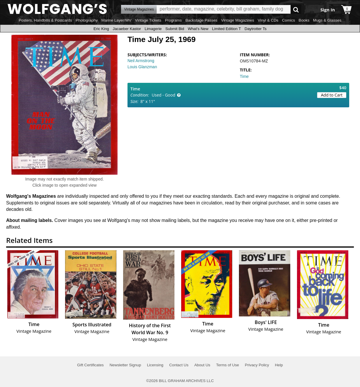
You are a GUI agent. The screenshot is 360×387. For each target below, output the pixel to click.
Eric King (101, 29)
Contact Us (178, 365)
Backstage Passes (202, 20)
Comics (288, 20)
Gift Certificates (90, 365)
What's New (198, 29)
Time (244, 76)
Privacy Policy (257, 365)
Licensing (155, 365)
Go (296, 9)
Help (279, 365)
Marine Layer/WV (116, 20)
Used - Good (163, 95)
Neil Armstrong (140, 60)
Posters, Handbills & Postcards (45, 20)
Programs (173, 20)
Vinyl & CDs (268, 20)
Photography (87, 20)
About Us (202, 365)
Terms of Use (227, 365)
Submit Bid (174, 29)
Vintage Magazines (237, 20)
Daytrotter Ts (255, 29)
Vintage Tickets (148, 20)
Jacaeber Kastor (127, 29)
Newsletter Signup (125, 365)
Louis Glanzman (142, 66)
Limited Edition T (226, 29)
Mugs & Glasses (327, 20)
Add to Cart (331, 95)
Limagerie (153, 29)
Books (304, 20)
